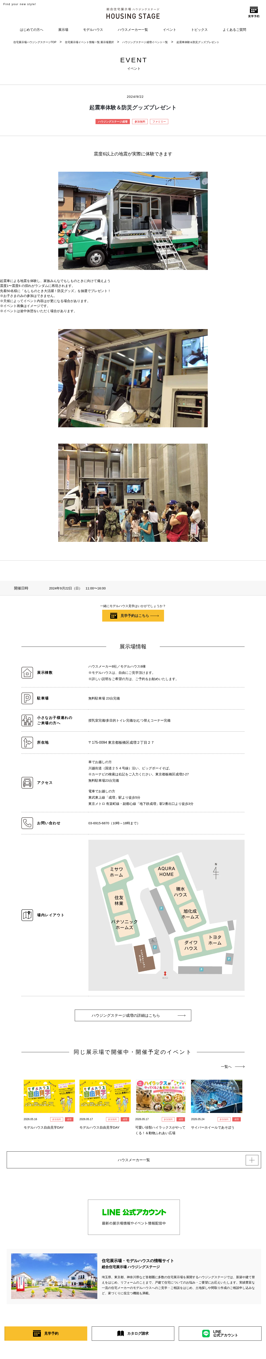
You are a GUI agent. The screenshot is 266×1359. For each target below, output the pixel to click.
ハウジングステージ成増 (112, 121)
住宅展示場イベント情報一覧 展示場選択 (89, 42)
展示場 (63, 29)
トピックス (199, 29)
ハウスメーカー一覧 (133, 29)
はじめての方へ (31, 29)
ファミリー (159, 121)
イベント (169, 29)
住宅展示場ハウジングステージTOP (34, 42)
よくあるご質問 (234, 29)
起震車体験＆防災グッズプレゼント (198, 42)
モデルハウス (93, 29)
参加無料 (140, 121)
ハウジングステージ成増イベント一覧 (145, 42)
